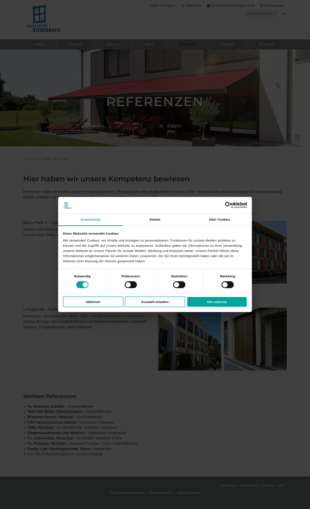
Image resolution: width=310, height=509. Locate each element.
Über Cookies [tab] (219, 219)
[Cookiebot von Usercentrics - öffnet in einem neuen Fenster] (228, 205)
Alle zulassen (217, 302)
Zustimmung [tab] (90, 219)
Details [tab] (155, 219)
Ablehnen (93, 302)
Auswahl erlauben (155, 302)
